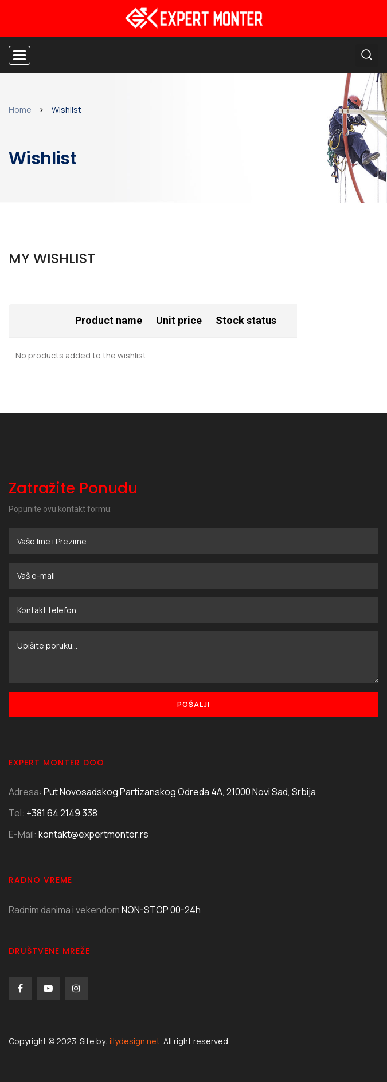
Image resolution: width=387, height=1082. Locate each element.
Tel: (17, 813)
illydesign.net (135, 1041)
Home (20, 109)
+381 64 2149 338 (61, 813)
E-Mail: (23, 834)
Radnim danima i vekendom (64, 909)
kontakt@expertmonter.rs (93, 834)
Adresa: (25, 791)
